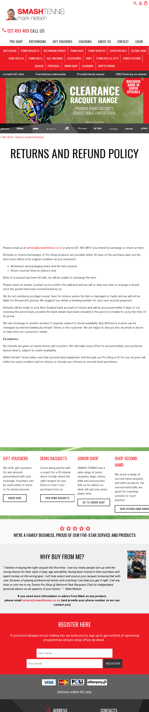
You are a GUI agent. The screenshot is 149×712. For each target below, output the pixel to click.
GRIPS (89, 58)
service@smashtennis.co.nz (44, 248)
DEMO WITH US (16, 58)
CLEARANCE (88, 66)
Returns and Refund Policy (30, 137)
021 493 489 (15, 30)
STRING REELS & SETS (107, 58)
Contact (123, 41)
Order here (14, 498)
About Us (104, 41)
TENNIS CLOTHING (132, 58)
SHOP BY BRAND (106, 66)
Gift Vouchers (62, 41)
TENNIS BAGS (76, 51)
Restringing (37, 41)
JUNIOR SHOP (71, 66)
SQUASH (39, 66)
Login (139, 41)
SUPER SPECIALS (118, 51)
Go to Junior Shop (94, 502)
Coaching (85, 41)
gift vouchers (15, 458)
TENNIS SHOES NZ (96, 51)
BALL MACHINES (55, 58)
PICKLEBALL (54, 66)
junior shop (88, 458)
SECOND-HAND (138, 51)
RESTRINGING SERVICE (55, 51)
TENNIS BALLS (35, 58)
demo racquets (53, 458)
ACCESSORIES (74, 58)
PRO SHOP (16, 41)
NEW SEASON (9, 51)
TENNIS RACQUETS (30, 51)
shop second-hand (126, 461)
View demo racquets (57, 498)
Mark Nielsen (74, 589)
